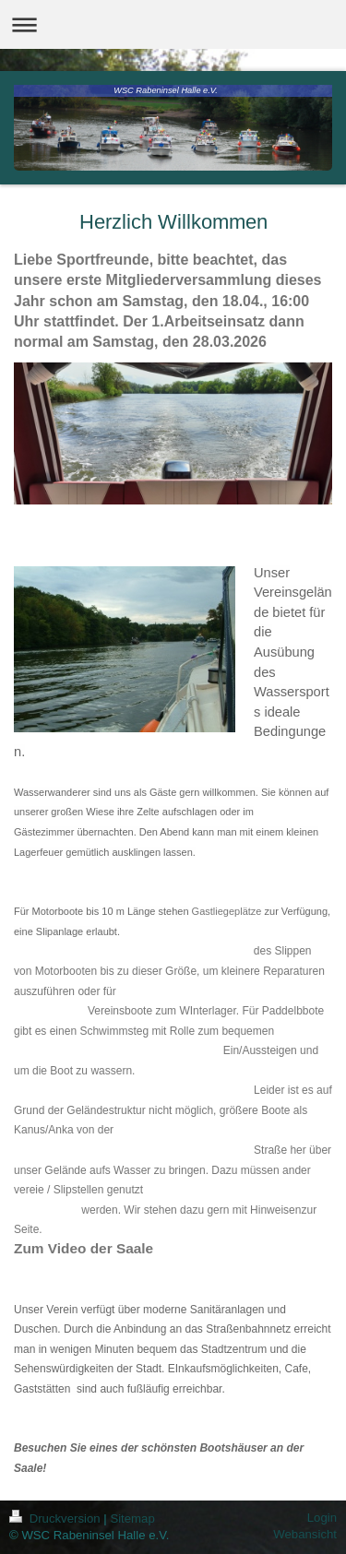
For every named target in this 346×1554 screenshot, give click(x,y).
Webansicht (305, 1534)
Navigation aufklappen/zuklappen (173, 24)
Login (322, 1517)
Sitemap (132, 1518)
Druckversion (56, 1518)
